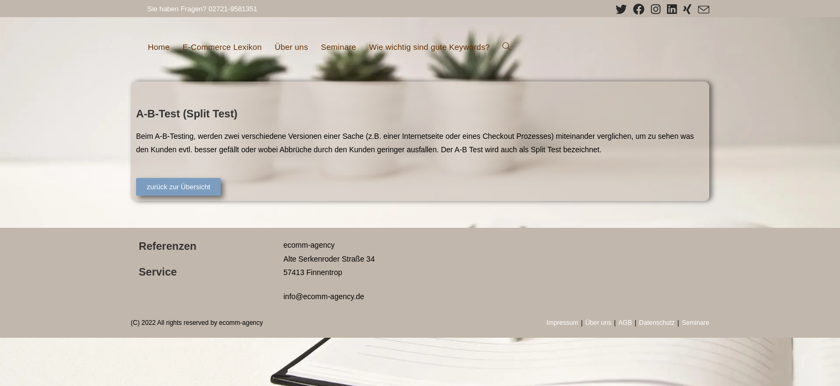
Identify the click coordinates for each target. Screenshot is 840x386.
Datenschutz (657, 322)
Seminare (695, 322)
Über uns (599, 322)
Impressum (562, 322)
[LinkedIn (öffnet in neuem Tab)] (672, 9)
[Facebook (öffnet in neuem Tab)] (639, 9)
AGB (625, 322)
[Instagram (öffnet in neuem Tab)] (656, 9)
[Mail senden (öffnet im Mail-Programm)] (702, 10)
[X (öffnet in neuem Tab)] (621, 9)
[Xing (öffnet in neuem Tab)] (687, 9)
